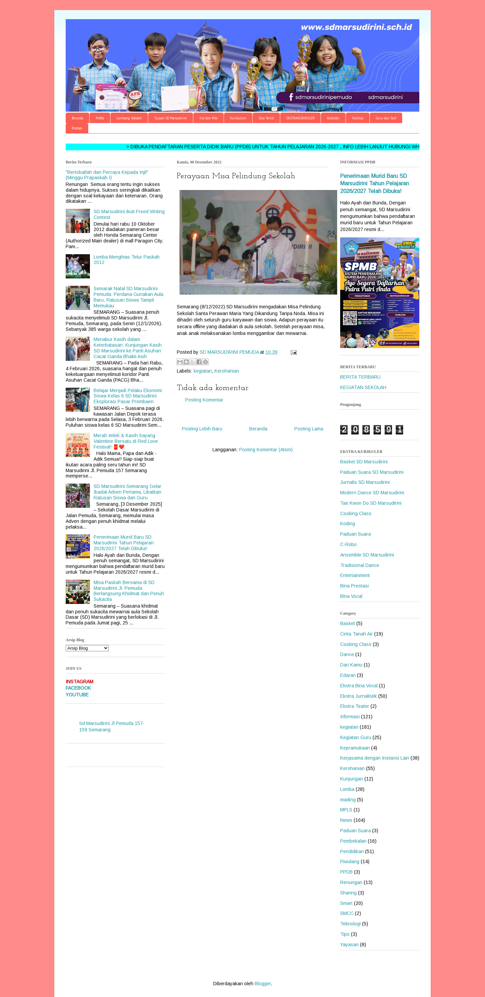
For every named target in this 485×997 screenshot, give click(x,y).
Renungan (351, 882)
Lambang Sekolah (129, 117)
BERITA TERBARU (360, 377)
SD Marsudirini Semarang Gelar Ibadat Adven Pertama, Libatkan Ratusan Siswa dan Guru (127, 492)
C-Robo (348, 544)
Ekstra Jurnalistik (358, 696)
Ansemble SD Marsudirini (367, 555)
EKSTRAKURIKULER (300, 117)
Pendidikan (352, 851)
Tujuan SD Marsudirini (170, 117)
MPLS (346, 809)
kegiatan (203, 371)
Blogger (263, 983)
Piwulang (349, 861)
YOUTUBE (77, 694)
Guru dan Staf (386, 117)
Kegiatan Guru (355, 737)
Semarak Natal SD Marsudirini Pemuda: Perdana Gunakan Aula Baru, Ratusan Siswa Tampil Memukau (128, 297)
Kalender (333, 117)
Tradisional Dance (359, 565)
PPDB (346, 872)
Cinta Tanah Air (356, 634)
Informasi (350, 716)
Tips (345, 934)
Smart (346, 903)
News (346, 820)
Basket (347, 623)
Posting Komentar (204, 399)
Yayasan (349, 944)
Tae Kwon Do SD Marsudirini (370, 503)
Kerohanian (227, 371)
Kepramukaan (355, 748)
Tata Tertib (266, 117)
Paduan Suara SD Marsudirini (371, 472)
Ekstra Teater (354, 706)
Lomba (347, 789)
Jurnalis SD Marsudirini (365, 482)
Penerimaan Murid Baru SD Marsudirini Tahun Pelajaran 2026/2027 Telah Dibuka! (124, 542)
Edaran (348, 675)
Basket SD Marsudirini (364, 461)
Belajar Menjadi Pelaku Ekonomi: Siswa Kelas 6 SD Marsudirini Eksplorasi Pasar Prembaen (128, 396)
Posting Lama (308, 428)
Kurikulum (238, 117)
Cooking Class (355, 513)
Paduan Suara (355, 534)
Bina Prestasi (354, 585)
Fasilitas (357, 117)
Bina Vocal (351, 596)
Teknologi (350, 923)
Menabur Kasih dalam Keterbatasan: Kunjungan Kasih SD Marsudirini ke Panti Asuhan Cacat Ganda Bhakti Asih (128, 348)
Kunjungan (351, 778)
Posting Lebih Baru (202, 428)
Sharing (348, 892)
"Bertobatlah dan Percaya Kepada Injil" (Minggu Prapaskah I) (107, 175)
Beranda (77, 117)
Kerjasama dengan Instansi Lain (374, 758)
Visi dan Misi (208, 117)
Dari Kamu (351, 664)
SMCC (347, 913)
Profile (100, 117)
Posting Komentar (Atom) (266, 449)
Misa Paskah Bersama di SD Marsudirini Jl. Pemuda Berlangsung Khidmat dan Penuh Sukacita (129, 591)
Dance (347, 654)
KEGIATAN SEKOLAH (363, 387)
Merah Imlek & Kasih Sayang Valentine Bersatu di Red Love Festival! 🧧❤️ (126, 441)
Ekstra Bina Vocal (359, 685)
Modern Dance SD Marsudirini (372, 492)
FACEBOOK (78, 688)
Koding (347, 523)
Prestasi (77, 127)
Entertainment (355, 575)
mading (348, 799)
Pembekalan (353, 841)
